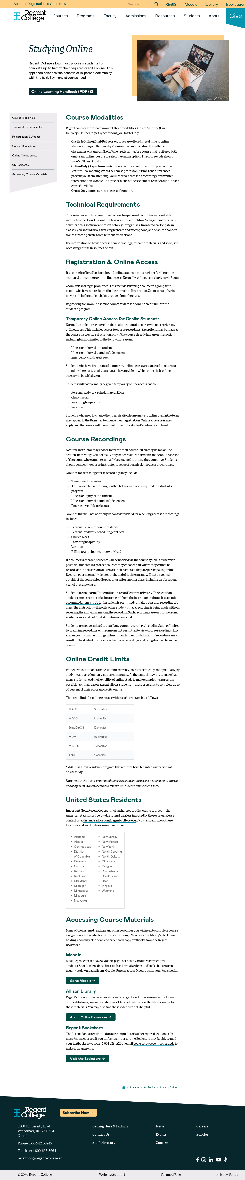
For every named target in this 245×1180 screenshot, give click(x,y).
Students (192, 16)
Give (235, 15)
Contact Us (101, 1134)
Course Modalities (23, 117)
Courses (60, 16)
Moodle (191, 4)
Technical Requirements (27, 127)
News (160, 1126)
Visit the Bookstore (85, 1058)
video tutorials (130, 1007)
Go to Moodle (80, 980)
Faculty (109, 16)
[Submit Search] (156, 4)
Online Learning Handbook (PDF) (60, 91)
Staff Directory (103, 1143)
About (214, 16)
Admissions (135, 16)
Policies (202, 1134)
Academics (149, 1087)
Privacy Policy (227, 1175)
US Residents (20, 164)
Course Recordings (24, 145)
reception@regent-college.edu (41, 1158)
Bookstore (235, 4)
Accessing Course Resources (85, 248)
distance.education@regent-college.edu (109, 820)
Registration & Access (26, 136)
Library (211, 4)
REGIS (170, 4)
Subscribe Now (76, 1112)
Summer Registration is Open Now (40, 4)
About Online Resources (88, 1017)
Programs (85, 16)
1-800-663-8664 (44, 1151)
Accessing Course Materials (29, 174)
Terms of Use (171, 1175)
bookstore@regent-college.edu (153, 1043)
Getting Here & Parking (110, 1126)
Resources (165, 16)
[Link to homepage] (28, 16)
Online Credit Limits (24, 155)
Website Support (112, 1175)
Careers (202, 1126)
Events (161, 1134)
